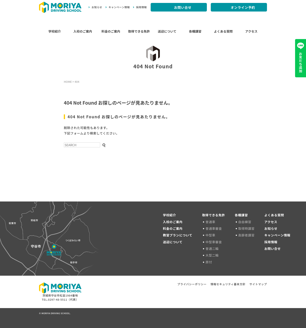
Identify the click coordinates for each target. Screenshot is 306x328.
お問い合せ (272, 248)
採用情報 (141, 7)
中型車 (211, 235)
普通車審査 (214, 228)
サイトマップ (258, 284)
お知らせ (97, 7)
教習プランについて (177, 235)
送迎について (167, 31)
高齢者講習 (247, 235)
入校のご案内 (82, 31)
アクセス (251, 31)
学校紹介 (54, 31)
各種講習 (195, 31)
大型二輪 (213, 255)
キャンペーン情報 (119, 7)
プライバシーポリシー (192, 284)
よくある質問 (223, 31)
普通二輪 (213, 248)
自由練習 (245, 222)
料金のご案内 (110, 31)
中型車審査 (214, 242)
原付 (209, 262)
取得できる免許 (139, 31)
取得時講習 (247, 228)
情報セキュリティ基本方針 (228, 284)
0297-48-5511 (57, 299)
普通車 (211, 222)
